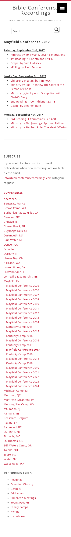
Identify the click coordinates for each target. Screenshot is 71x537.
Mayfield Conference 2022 (22, 377)
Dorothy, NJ (11, 253)
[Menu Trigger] (62, 8)
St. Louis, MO (12, 436)
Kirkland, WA (12, 263)
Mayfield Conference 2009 (22, 304)
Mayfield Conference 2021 (22, 372)
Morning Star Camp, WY (19, 404)
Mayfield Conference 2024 (22, 386)
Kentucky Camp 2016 (19, 336)
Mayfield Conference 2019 (22, 368)
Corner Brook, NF (14, 226)
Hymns (15, 511)
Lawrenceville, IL (14, 272)
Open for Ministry (22, 484)
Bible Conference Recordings (35, 10)
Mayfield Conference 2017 (23, 349)
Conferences (13, 192)
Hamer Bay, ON (13, 258)
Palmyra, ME (12, 413)
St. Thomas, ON (13, 441)
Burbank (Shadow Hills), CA (21, 212)
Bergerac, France (14, 203)
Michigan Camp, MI (16, 390)
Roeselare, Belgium (16, 418)
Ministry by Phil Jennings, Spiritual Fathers (38, 123)
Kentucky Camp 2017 (19, 345)
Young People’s (20, 502)
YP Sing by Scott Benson (26, 67)
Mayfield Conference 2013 (22, 317)
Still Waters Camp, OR (18, 445)
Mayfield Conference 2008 (22, 299)
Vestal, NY (10, 459)
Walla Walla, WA (14, 463)
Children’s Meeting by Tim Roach (31, 80)
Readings (16, 479)
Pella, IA (9, 249)
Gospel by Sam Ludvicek (26, 63)
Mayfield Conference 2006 (22, 290)
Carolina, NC (12, 217)
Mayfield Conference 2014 (22, 322)
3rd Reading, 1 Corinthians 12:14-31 (33, 119)
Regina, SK (10, 422)
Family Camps (19, 507)
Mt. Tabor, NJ (12, 409)
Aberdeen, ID (12, 199)
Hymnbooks (18, 516)
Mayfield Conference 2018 (22, 358)
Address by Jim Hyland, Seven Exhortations (38, 54)
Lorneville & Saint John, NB (21, 276)
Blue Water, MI (13, 240)
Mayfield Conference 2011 (22, 308)
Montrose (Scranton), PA (19, 400)
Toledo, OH (11, 450)
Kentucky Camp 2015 (19, 327)
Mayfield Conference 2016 (22, 340)
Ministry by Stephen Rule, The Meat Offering (39, 127)
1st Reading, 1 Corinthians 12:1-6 (32, 59)
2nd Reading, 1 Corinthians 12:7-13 (33, 101)
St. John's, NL (12, 432)
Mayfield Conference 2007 (22, 295)
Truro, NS (10, 454)
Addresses (17, 493)
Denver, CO (11, 244)
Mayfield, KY (11, 281)
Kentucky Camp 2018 (19, 354)
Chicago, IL (10, 222)
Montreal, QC (12, 395)
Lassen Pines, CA (14, 267)
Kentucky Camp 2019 (19, 363)
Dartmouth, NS (13, 235)
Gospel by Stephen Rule (26, 105)
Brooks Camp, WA (15, 208)
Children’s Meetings (23, 498)
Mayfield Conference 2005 (22, 285)
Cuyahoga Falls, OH (16, 231)
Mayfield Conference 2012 (22, 313)
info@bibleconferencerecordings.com (27, 178)
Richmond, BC (13, 427)
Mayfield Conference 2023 (22, 381)
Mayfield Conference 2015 (22, 331)
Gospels (16, 489)
